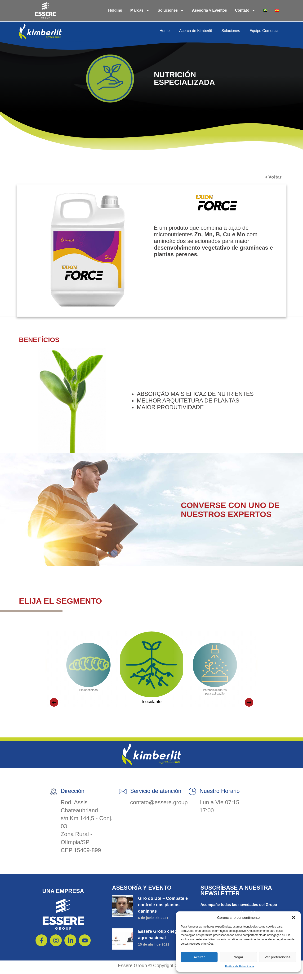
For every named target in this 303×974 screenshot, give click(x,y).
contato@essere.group (158, 805)
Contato (245, 10)
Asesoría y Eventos (209, 10)
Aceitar (199, 957)
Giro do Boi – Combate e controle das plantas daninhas (163, 908)
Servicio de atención (155, 794)
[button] (293, 917)
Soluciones (171, 10)
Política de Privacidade (239, 966)
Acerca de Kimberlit (195, 30)
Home (165, 30)
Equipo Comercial (264, 30)
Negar (238, 957)
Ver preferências (277, 957)
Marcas (140, 10)
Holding (115, 10)
